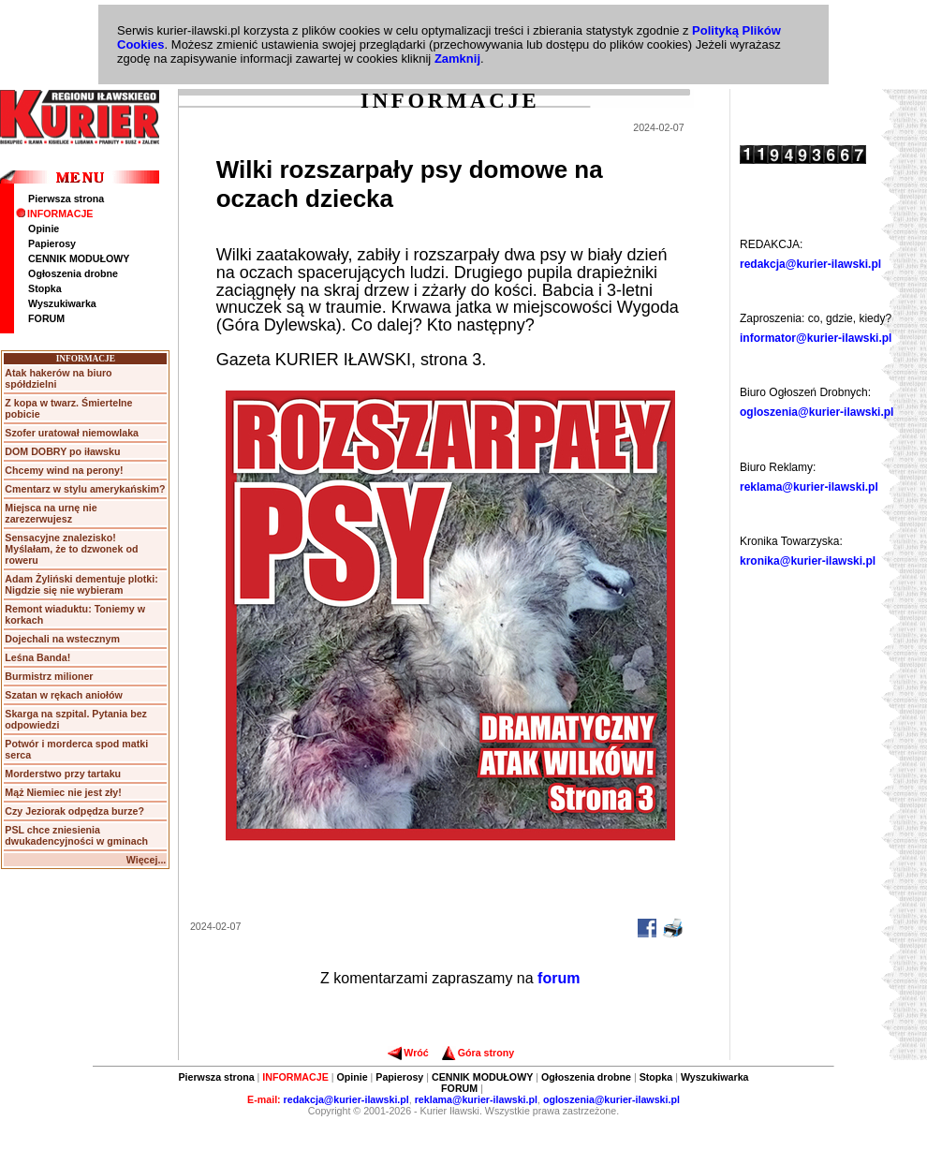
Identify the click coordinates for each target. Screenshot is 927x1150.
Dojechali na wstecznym (62, 638)
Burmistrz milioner (49, 676)
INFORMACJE (54, 213)
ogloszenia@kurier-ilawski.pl (816, 412)
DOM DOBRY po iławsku (62, 451)
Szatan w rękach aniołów (64, 694)
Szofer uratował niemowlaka (72, 432)
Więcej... (146, 859)
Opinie (43, 228)
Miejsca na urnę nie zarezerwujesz (50, 513)
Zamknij (457, 59)
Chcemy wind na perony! (64, 470)
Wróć (408, 1052)
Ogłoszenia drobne (73, 273)
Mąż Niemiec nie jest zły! (63, 792)
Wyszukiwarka (62, 303)
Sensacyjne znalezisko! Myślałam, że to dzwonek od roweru (71, 549)
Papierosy (52, 243)
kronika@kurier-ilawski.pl (808, 561)
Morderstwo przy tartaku (63, 773)
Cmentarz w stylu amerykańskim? (85, 488)
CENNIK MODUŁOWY (78, 258)
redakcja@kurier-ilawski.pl (810, 264)
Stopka (45, 288)
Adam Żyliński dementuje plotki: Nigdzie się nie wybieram (81, 584)
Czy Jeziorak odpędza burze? (74, 811)
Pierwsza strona (66, 198)
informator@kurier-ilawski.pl (815, 338)
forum (558, 978)
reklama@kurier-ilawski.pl (809, 487)
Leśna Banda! (37, 657)
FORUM (46, 318)
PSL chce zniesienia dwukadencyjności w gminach (76, 835)
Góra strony (478, 1052)
